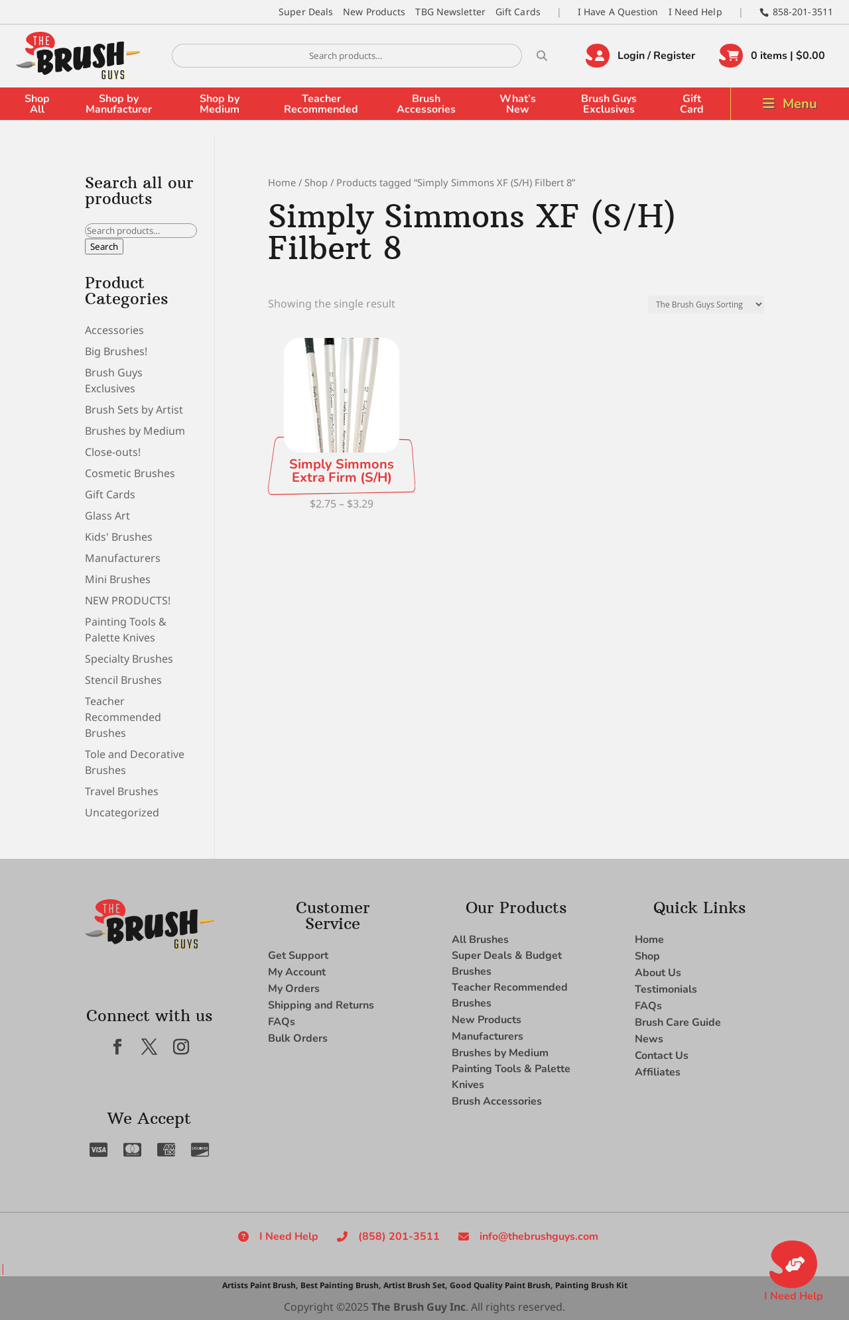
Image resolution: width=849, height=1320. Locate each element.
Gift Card (692, 104)
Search (104, 246)
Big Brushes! (116, 351)
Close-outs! (113, 452)
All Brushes (480, 939)
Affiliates (658, 1072)
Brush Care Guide (678, 1022)
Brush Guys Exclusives (609, 104)
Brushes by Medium (135, 430)
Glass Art (107, 515)
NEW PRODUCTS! (127, 600)
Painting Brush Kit (591, 1285)
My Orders (294, 988)
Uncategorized (122, 812)
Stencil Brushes (123, 680)
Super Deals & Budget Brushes (507, 963)
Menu (800, 104)
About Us (658, 972)
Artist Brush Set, (415, 1285)
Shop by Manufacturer (119, 104)
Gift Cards (518, 11)
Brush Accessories (426, 104)
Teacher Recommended (321, 104)
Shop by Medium (219, 104)
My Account (297, 972)
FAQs (281, 1022)
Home (282, 182)
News (649, 1039)
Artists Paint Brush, (260, 1285)
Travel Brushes (122, 791)
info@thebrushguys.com (539, 1236)
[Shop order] (706, 304)
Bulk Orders (298, 1038)
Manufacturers (123, 558)
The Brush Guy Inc (418, 1306)
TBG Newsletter (450, 11)
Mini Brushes (118, 579)
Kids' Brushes (119, 536)
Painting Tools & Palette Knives (511, 1077)
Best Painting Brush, (340, 1285)
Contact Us (661, 1055)
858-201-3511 (803, 11)
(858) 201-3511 (399, 1236)
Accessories (114, 330)
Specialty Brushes (129, 658)
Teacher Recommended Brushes (123, 717)
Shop (316, 182)
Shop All (37, 104)
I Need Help (695, 11)
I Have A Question (618, 11)
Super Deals (306, 11)
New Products (374, 11)
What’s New (517, 104)
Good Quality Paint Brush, (501, 1285)
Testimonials (666, 989)
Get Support (298, 955)
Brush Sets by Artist (134, 409)
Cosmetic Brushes (130, 473)
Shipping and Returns (321, 1005)
